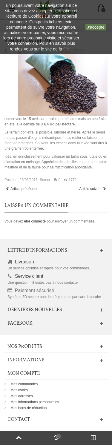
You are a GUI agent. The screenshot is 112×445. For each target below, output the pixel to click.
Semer (45, 180)
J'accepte (96, 27)
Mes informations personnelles (34, 402)
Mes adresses (21, 396)
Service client (29, 276)
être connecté (35, 221)
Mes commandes (24, 384)
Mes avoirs (19, 390)
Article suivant (92, 188)
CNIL (68, 49)
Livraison (24, 261)
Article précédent (21, 188)
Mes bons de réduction (28, 408)
